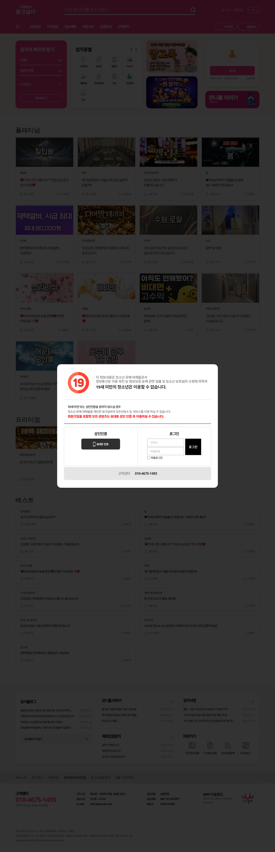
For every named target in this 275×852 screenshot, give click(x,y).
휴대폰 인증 (100, 444)
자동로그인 (156, 458)
